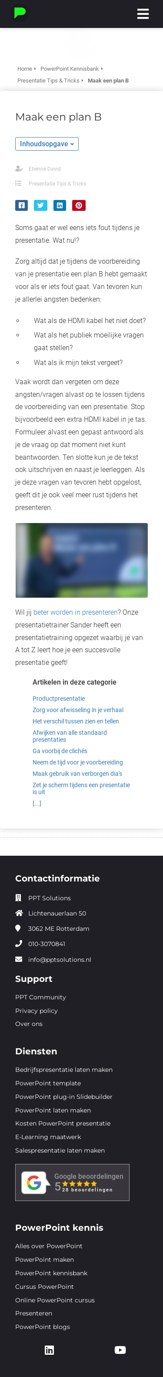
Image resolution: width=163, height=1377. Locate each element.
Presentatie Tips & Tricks (57, 184)
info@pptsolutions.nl (59, 960)
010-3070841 (46, 944)
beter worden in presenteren (75, 612)
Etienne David (45, 169)
